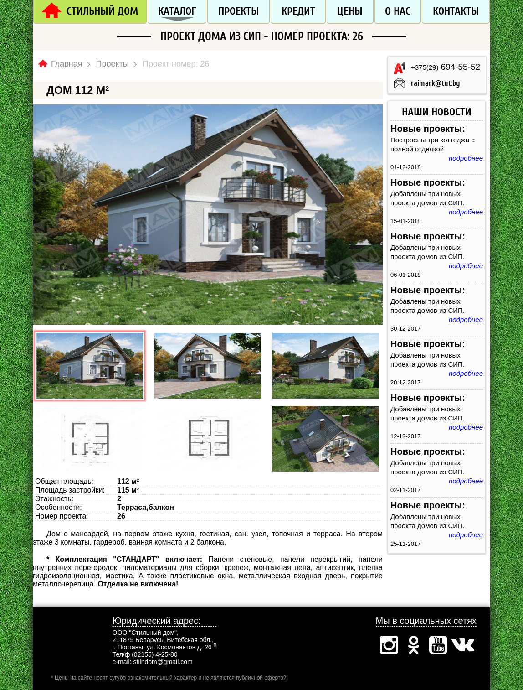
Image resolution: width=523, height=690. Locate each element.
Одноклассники (414, 645)
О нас (397, 11)
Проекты (238, 11)
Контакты (456, 11)
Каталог (177, 11)
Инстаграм (389, 645)
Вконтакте (462, 645)
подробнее (466, 158)
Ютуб (438, 645)
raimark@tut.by (435, 83)
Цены (350, 11)
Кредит (298, 11)
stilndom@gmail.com (163, 661)
